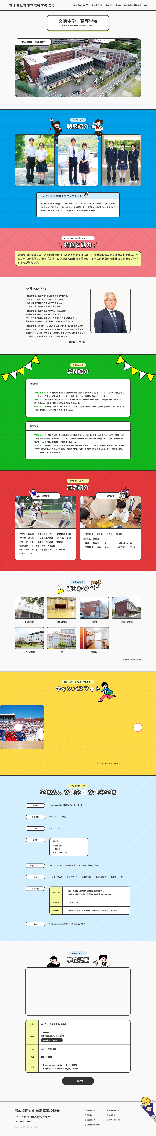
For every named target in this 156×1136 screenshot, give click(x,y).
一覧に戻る (74, 1081)
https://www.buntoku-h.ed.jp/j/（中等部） (60, 1068)
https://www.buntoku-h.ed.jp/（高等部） (59, 1065)
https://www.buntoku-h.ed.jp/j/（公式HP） (67, 923)
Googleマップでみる (52, 1040)
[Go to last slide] (18, 727)
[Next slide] (137, 727)
